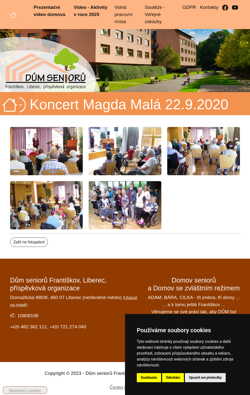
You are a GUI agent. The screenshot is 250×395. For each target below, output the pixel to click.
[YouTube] (235, 7)
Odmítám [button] (173, 377)
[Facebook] (225, 7)
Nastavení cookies (25, 390)
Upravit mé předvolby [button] (205, 377)
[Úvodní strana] (13, 14)
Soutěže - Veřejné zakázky (155, 14)
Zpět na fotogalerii (29, 242)
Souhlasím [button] (149, 377)
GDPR (189, 7)
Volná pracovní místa (123, 14)
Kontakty (209, 7)
